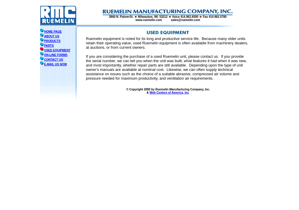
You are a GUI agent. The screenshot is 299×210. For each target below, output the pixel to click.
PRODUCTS (52, 41)
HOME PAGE (53, 31)
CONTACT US (53, 59)
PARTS (49, 45)
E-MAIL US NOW (55, 64)
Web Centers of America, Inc (169, 92)
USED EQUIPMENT (57, 50)
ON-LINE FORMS (55, 55)
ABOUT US (51, 36)
